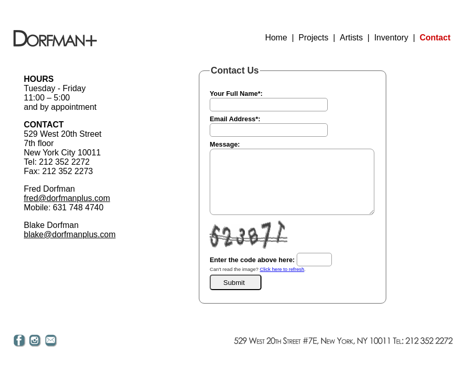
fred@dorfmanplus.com (67, 198)
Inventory (391, 37)
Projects (314, 37)
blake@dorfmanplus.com (69, 234)
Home (276, 37)
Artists (351, 37)
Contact (434, 37)
